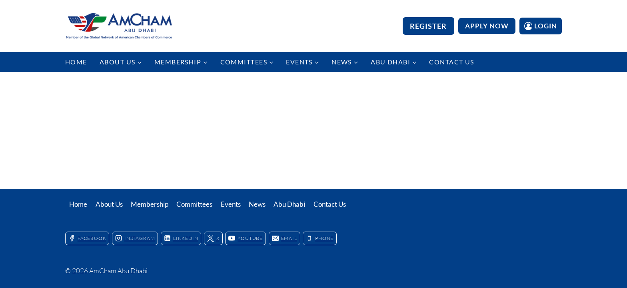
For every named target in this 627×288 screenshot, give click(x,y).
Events (231, 204)
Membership (149, 204)
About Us (109, 204)
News (257, 204)
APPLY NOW (487, 26)
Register (428, 26)
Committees (194, 204)
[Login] (540, 26)
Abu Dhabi (289, 204)
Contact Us (451, 62)
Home (76, 62)
